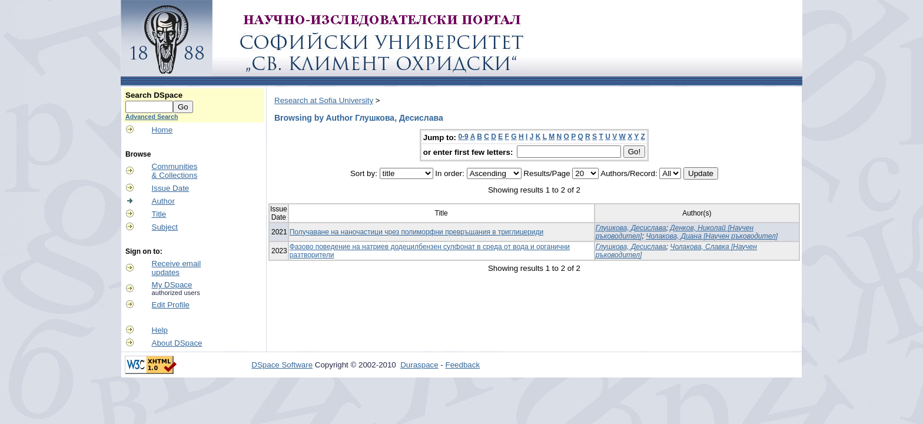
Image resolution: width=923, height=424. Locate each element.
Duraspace (419, 364)
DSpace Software (282, 364)
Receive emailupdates (176, 268)
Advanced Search (151, 116)
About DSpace (177, 343)
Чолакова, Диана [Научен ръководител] (712, 236)
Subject (165, 227)
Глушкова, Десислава (631, 228)
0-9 (463, 136)
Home (162, 129)
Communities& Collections (175, 171)
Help (160, 330)
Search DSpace (153, 95)
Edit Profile (171, 304)
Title (159, 214)
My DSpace (172, 284)
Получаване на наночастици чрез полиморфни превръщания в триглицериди (416, 232)
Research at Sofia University (323, 100)
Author (163, 201)
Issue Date (171, 188)
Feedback (463, 364)
